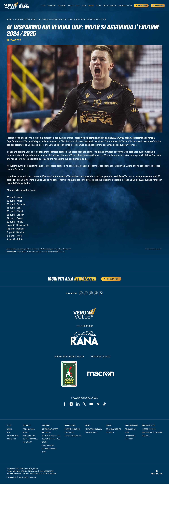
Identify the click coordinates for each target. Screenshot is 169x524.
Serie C (26, 432)
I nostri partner (149, 429)
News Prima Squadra (25, 19)
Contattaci (11, 439)
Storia (9, 429)
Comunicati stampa (113, 429)
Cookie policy (23, 477)
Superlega (46, 432)
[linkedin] (81, 293)
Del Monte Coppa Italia (51, 439)
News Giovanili (91, 432)
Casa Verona (130, 436)
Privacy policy (12, 477)
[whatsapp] (101, 293)
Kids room (129, 439)
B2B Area (145, 436)
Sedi (8, 432)
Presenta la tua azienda (152, 432)
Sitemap (33, 477)
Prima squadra (29, 429)
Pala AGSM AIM (130, 429)
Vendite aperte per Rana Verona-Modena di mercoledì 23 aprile (41, 251)
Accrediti (110, 432)
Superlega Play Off (50, 429)
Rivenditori (69, 432)
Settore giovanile (30, 439)
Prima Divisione (29, 436)
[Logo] (11, 5)
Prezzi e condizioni (72, 429)
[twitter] (91, 293)
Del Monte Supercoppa (51, 436)
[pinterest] (96, 293)
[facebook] (86, 293)
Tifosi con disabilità (73, 436)
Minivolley (27, 442)
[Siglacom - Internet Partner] (156, 475)
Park (127, 432)
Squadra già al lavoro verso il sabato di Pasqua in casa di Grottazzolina (44, 249)
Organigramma (13, 436)
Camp (44, 452)
